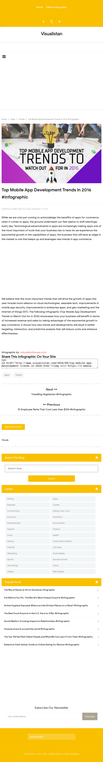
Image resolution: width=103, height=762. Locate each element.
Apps (6, 375)
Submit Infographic (56, 7)
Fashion (10, 529)
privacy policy (36, 736)
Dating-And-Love (61, 511)
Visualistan (54, 754)
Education (57, 517)
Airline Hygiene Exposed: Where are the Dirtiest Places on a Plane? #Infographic (46, 605)
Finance (56, 529)
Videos (10, 571)
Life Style (57, 547)
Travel (55, 565)
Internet (11, 547)
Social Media (59, 553)
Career (56, 504)
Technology (12, 565)
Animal (10, 498)
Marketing (12, 553)
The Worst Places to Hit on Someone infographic (29, 590)
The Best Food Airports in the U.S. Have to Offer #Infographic (36, 613)
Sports (10, 559)
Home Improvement (62, 541)
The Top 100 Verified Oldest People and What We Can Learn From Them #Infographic (48, 636)
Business (11, 504)
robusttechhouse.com (33, 352)
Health (56, 535)
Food (9, 535)
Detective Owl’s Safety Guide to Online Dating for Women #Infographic (41, 644)
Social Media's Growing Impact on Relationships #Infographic (37, 621)
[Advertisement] (51, 85)
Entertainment (14, 523)
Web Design (58, 571)
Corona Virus (13, 511)
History (10, 541)
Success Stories (60, 559)
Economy (11, 517)
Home (39, 7)
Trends (18, 375)
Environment (59, 523)
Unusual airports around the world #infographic (29, 629)
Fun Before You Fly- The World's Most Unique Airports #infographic (39, 597)
